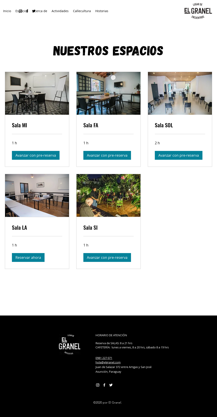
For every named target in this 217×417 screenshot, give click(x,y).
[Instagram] (97, 385)
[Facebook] (104, 385)
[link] (37, 125)
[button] (36, 155)
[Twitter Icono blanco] (111, 385)
